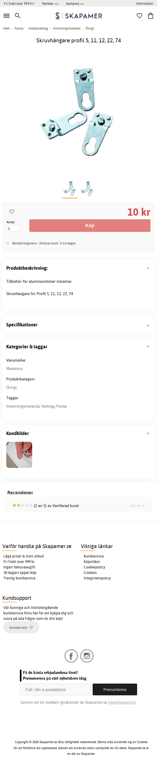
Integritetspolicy (97, 578)
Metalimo (14, 368)
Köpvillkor (92, 561)
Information (144, 3)
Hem (6, 28)
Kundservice (94, 556)
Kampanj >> (75, 3)
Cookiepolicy (94, 567)
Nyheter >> (50, 3)
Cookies (90, 572)
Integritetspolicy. (122, 702)
